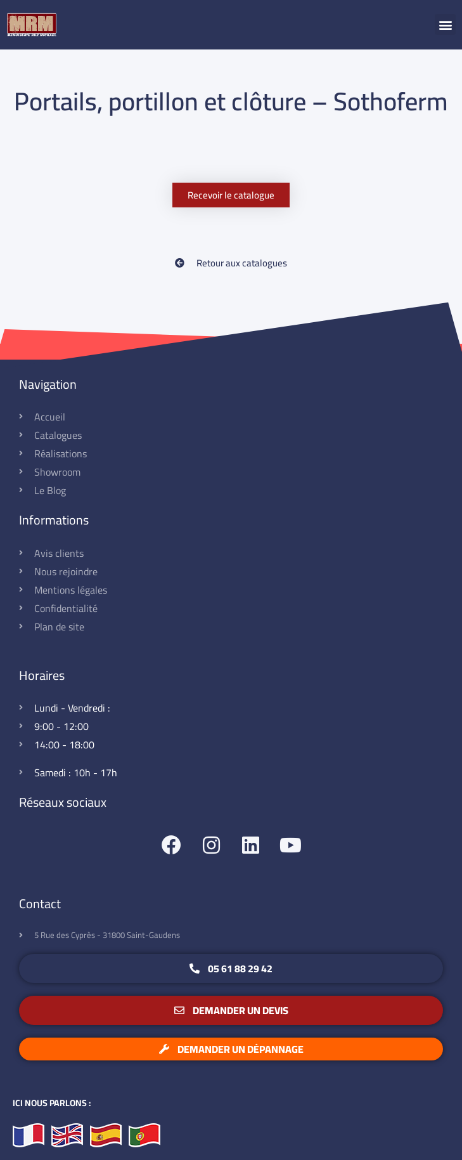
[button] (445, 24)
